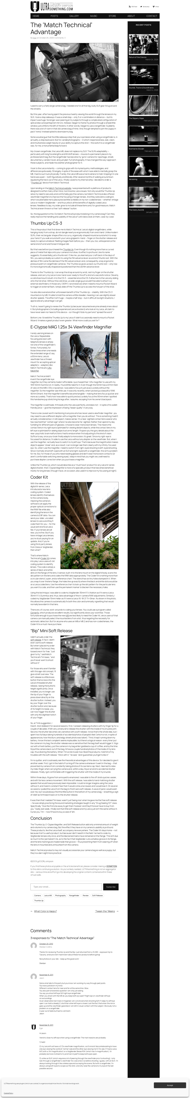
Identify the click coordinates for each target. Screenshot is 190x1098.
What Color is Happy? (45, 911)
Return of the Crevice (137, 57)
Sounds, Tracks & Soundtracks (141, 88)
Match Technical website (60, 188)
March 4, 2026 (152, 90)
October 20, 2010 (46, 944)
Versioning (133, 179)
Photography (60, 895)
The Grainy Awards (136, 210)
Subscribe (110, 886)
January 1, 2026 (152, 212)
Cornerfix (34, 612)
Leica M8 (48, 895)
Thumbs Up (36, 182)
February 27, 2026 (151, 120)
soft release (35, 639)
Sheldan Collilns (45, 947)
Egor (35, 38)
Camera (37, 895)
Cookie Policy (8, 1093)
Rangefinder (74, 895)
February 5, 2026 (151, 151)
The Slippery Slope (136, 118)
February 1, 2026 (151, 181)
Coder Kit (45, 558)
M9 (67, 615)
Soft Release (97, 895)
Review (86, 895)
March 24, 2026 (152, 59)
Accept (170, 1085)
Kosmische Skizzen (136, 149)
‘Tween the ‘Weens (105, 911)
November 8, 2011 (46, 975)
